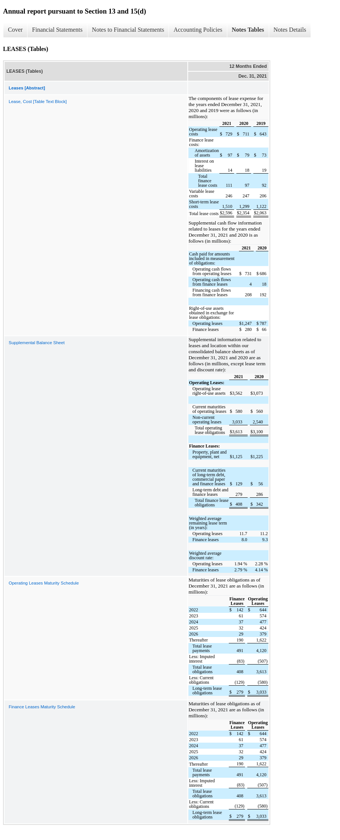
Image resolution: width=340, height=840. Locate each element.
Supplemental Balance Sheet (36, 342)
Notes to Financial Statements (128, 29)
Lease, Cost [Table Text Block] (38, 101)
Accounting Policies (197, 29)
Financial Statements (57, 29)
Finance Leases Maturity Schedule (42, 707)
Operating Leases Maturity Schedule (44, 583)
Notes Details (290, 29)
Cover (15, 29)
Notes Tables (248, 29)
